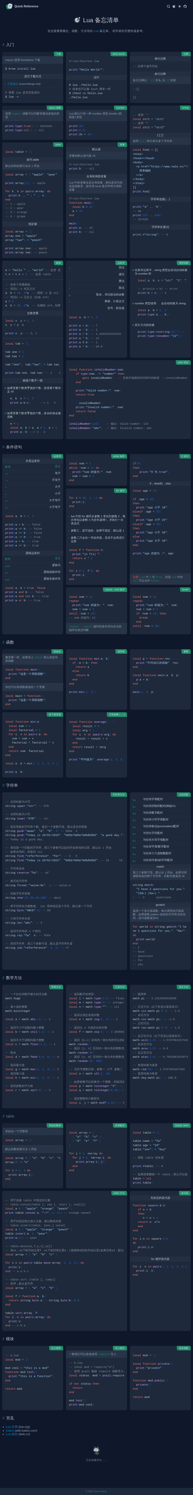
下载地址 (12, 83)
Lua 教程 (12, 1434)
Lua (96, 31)
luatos (10, 1430)
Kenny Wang (100, 1491)
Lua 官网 (12, 1426)
